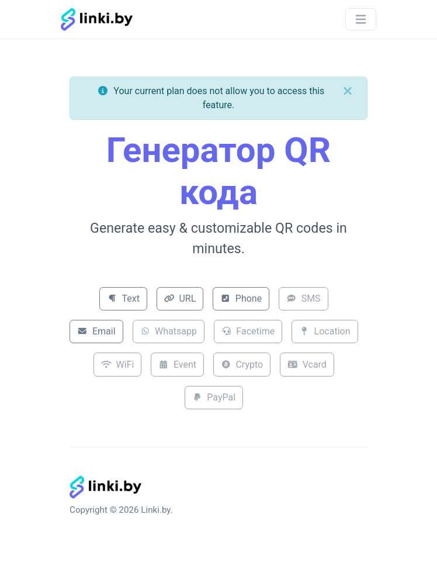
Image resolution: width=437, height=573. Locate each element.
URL (180, 298)
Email (96, 331)
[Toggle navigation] (360, 19)
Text (123, 298)
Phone (241, 298)
